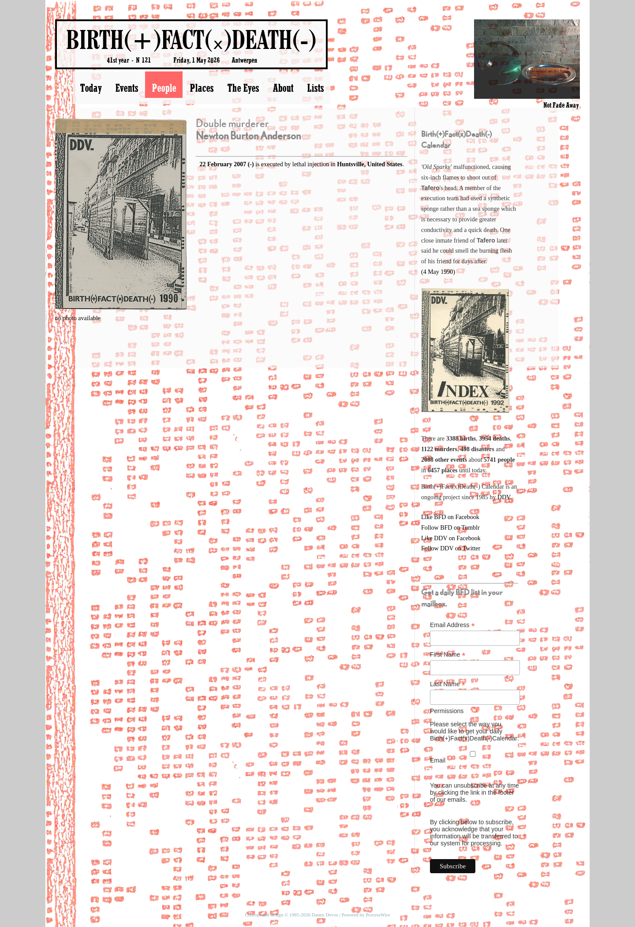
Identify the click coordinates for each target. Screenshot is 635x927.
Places (201, 88)
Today (90, 88)
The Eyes (243, 88)
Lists (315, 88)
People (164, 88)
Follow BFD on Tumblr (450, 527)
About (283, 88)
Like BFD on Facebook (450, 517)
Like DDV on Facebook (451, 538)
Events (126, 88)
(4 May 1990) (438, 272)
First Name (448, 654)
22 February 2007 (222, 164)
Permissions (446, 710)
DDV (503, 497)
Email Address (452, 625)
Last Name (447, 684)
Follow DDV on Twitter (450, 548)
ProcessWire (378, 914)
